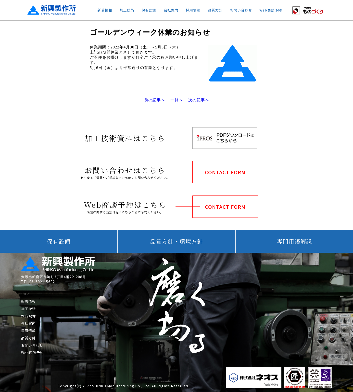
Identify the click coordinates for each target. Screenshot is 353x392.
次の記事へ (198, 100)
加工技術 (127, 10)
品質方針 (215, 10)
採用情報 (193, 10)
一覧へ (176, 100)
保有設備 (149, 10)
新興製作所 (47, 10)
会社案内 (171, 10)
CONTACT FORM (225, 172)
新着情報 (105, 10)
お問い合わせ (241, 10)
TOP (25, 293)
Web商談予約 (270, 10)
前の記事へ (154, 100)
